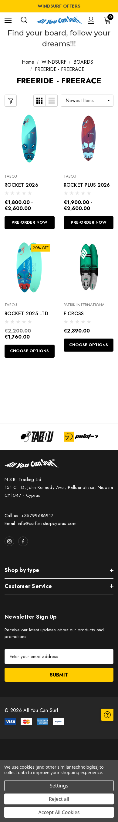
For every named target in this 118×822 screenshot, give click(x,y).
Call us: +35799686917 (29, 515)
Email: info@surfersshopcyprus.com (40, 523)
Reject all (59, 799)
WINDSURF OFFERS (59, 6)
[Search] (24, 20)
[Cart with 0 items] (108, 20)
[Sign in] (91, 20)
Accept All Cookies (59, 812)
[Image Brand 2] (81, 437)
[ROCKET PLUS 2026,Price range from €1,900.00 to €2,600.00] (89, 139)
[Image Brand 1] (37, 437)
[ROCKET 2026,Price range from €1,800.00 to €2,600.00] (30, 139)
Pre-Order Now (29, 222)
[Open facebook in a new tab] (23, 541)
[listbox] (87, 101)
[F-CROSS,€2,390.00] (89, 267)
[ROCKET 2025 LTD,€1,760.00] (30, 267)
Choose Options (29, 351)
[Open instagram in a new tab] (9, 541)
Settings (59, 785)
